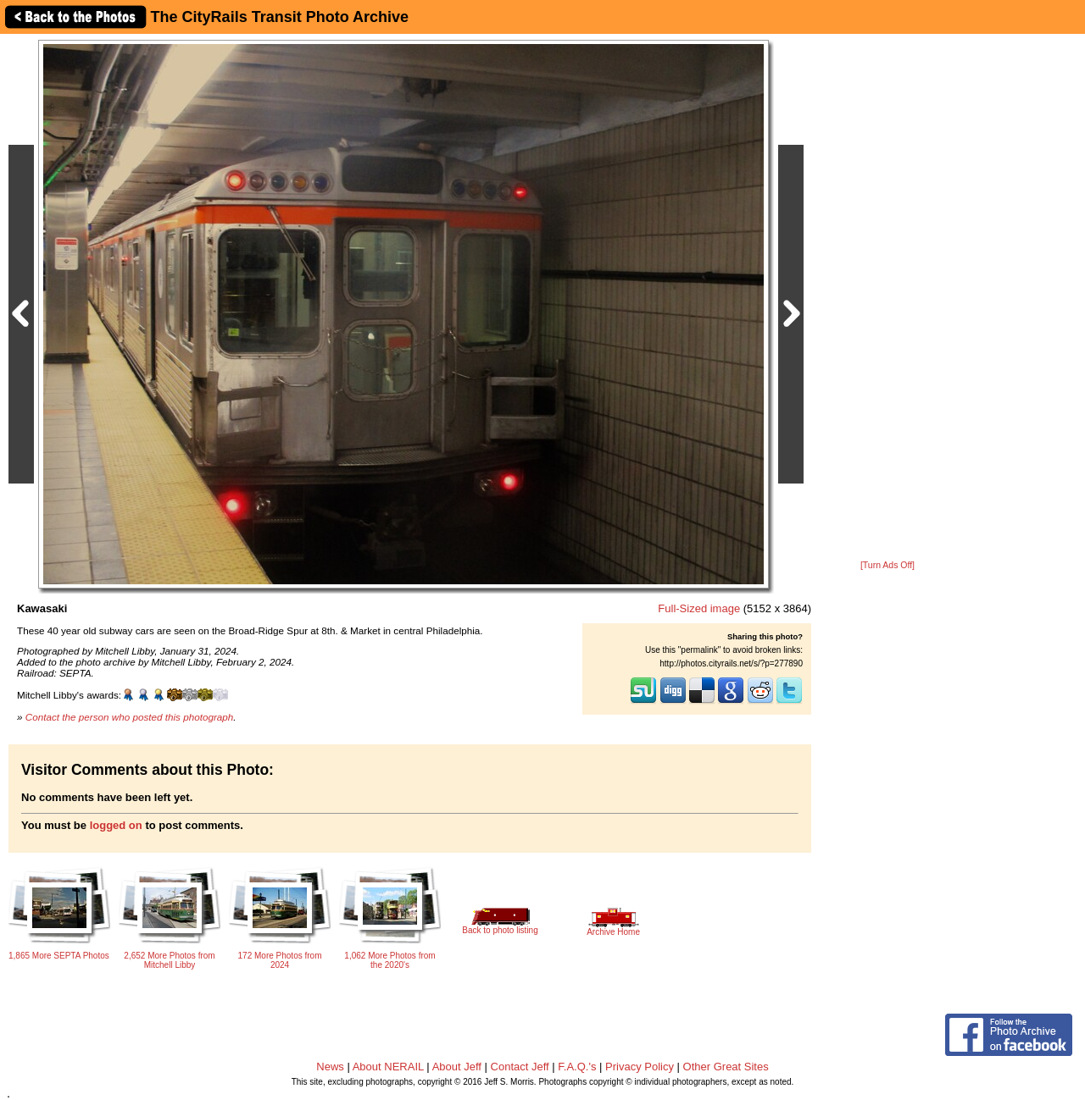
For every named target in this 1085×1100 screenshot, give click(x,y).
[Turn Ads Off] (887, 565)
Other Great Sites (726, 1066)
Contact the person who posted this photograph (129, 716)
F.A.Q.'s (577, 1066)
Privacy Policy (639, 1066)
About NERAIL (388, 1066)
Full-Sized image (699, 608)
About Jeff (456, 1066)
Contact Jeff (520, 1066)
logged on (116, 825)
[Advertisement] (887, 298)
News (330, 1066)
